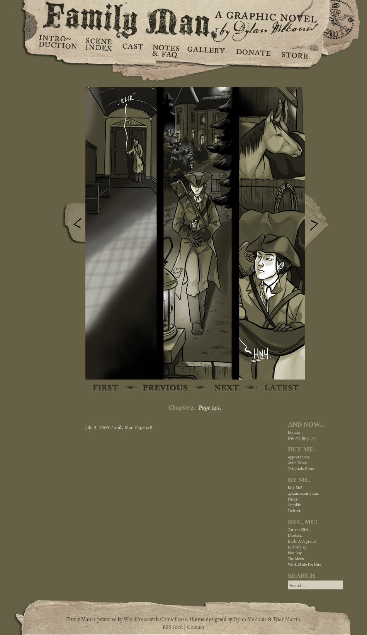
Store (294, 50)
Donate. (294, 432)
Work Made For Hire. (305, 564)
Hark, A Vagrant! (302, 541)
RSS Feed (173, 627)
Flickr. (293, 499)
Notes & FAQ (165, 50)
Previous (71, 225)
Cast (132, 50)
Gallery (206, 50)
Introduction (58, 44)
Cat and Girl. (298, 530)
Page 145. (210, 407)
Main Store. (298, 463)
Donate (252, 50)
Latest (277, 388)
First (105, 388)
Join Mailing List (302, 438)
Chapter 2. (181, 407)
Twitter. (294, 511)
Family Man (183, 18)
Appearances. (299, 457)
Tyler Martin (286, 619)
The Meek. (297, 559)
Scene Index (99, 50)
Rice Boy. (295, 553)
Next (318, 221)
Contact (195, 627)
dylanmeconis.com (303, 493)
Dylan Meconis (250, 619)
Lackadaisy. (297, 547)
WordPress (136, 619)
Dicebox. (295, 535)
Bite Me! (295, 487)
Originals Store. (302, 469)
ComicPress (173, 619)
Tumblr (294, 505)
